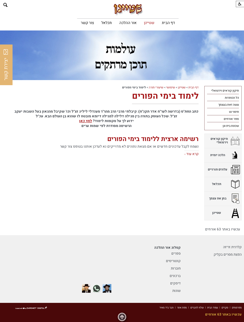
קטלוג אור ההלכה (167, 247)
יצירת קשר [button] (6, 64)
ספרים (176, 253)
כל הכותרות (232, 97)
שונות (176, 290)
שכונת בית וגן (231, 126)
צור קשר (87, 23)
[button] (5, 5)
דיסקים (175, 283)
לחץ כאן (85, 121)
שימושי (170, 87)
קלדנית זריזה (232, 247)
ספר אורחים (231, 119)
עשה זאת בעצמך (228, 104)
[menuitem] (168, 23)
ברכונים (175, 275)
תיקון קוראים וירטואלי (225, 90)
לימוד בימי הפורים (165, 96)
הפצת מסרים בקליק (228, 254)
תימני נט (234, 112)
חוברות (176, 268)
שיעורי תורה (156, 87)
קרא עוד (192, 154)
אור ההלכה (128, 23)
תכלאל (106, 23)
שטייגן (149, 23)
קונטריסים (173, 261)
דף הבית (168, 23)
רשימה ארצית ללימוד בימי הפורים (153, 139)
